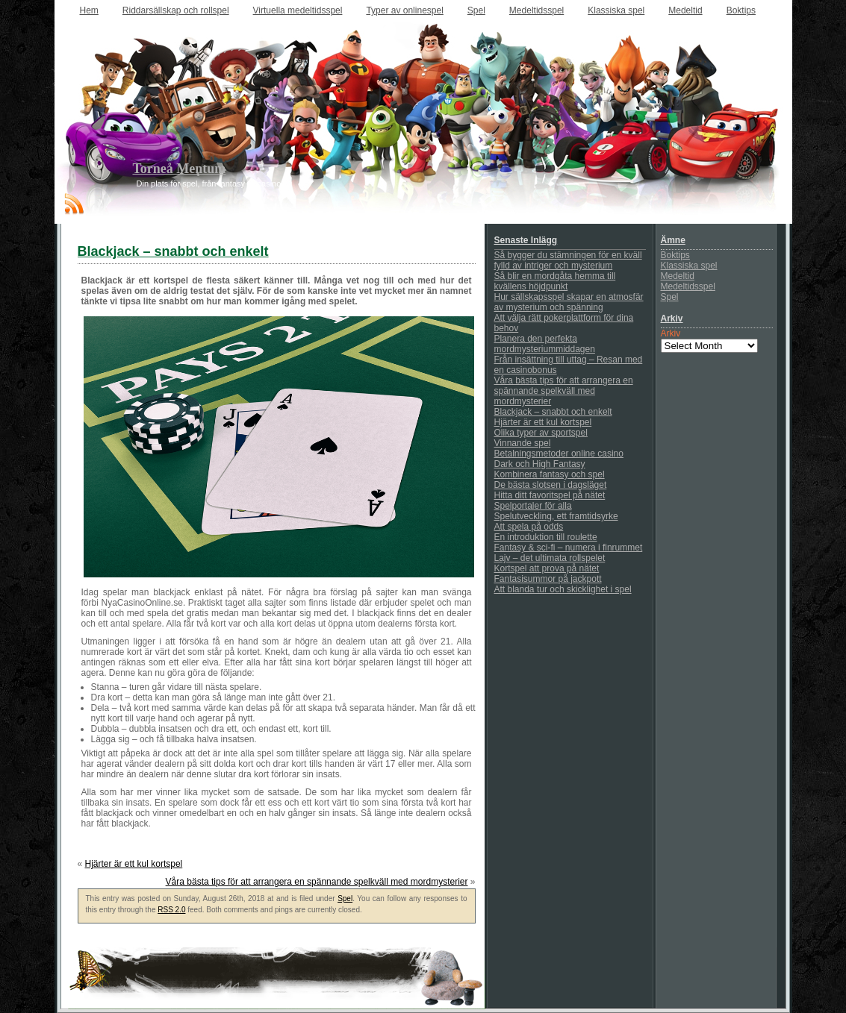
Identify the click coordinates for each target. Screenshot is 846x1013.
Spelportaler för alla (533, 506)
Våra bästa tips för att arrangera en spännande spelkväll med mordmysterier (317, 881)
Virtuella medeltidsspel (298, 10)
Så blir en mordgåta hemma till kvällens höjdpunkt (555, 281)
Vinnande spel (522, 443)
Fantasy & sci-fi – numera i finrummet (568, 547)
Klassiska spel (616, 10)
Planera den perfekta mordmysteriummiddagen (544, 343)
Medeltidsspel (536, 10)
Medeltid (685, 10)
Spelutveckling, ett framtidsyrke (556, 516)
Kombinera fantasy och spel (549, 474)
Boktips (741, 10)
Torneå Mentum (179, 168)
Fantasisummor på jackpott (548, 579)
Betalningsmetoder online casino (558, 453)
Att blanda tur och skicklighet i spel (563, 589)
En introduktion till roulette (545, 537)
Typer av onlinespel (404, 10)
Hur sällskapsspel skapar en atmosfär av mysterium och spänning (569, 302)
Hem (89, 10)
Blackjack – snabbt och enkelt (553, 412)
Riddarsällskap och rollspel (175, 10)
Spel (476, 10)
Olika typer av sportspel (541, 432)
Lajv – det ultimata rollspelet (550, 558)
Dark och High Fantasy (539, 464)
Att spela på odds (529, 526)
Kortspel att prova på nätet (547, 568)
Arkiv (671, 333)
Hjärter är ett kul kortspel (134, 864)
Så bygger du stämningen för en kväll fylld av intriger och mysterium (568, 260)
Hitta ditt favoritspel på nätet (550, 495)
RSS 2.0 (171, 910)
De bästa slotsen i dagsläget (550, 485)
